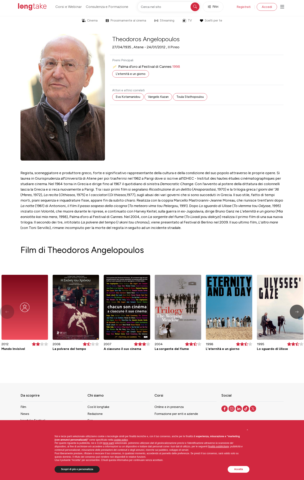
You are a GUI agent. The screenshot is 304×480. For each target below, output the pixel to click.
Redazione (95, 414)
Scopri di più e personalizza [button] (77, 469)
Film (23, 407)
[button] (297, 312)
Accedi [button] (267, 7)
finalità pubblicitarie (218, 446)
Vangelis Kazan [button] (158, 97)
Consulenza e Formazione (107, 6)
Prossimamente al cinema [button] (126, 20)
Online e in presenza (169, 407)
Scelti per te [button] (211, 20)
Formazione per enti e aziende (176, 414)
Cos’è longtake (98, 407)
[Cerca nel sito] (168, 7)
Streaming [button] (164, 20)
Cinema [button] (90, 20)
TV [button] (187, 20)
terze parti (108, 443)
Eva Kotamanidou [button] (128, 97)
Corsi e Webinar (68, 6)
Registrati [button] (244, 7)
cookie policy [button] (121, 439)
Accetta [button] (238, 469)
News (24, 414)
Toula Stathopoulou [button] (190, 97)
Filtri (213, 6)
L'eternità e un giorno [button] (131, 74)
